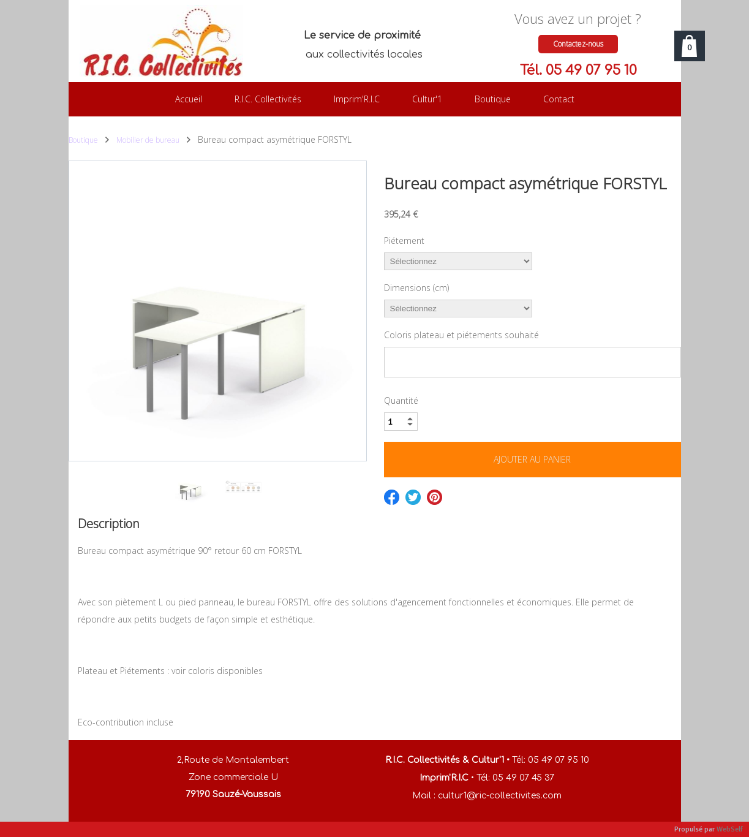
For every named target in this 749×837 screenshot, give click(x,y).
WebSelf (730, 829)
